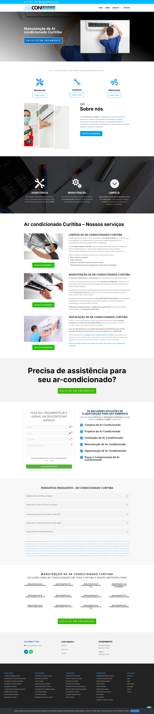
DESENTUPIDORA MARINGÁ (72, 681)
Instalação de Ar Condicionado (104, 437)
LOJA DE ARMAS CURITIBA (41, 692)
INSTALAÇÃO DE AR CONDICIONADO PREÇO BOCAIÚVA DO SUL (96, 546)
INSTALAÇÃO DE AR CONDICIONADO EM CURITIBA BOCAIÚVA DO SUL (74, 546)
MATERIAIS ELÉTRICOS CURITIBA (103, 692)
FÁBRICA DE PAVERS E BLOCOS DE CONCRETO (76, 689)
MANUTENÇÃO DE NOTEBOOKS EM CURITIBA (14, 678)
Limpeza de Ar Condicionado (103, 425)
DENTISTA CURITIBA (101, 686)
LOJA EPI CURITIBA (100, 684)
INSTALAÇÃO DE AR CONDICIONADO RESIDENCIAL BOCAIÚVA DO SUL (118, 546)
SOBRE (107, 8)
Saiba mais (40, 95)
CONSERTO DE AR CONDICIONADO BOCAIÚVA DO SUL (73, 541)
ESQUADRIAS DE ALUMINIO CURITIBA (12, 684)
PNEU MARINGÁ (100, 697)
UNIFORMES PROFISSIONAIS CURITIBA (43, 697)
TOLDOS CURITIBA (39, 681)
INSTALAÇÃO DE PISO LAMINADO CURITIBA (45, 689)
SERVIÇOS (115, 8)
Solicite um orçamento (43, 40)
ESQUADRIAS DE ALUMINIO (10, 686)
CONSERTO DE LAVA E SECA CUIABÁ (104, 700)
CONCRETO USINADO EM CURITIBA (74, 678)
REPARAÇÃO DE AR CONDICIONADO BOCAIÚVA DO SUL (85, 555)
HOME (101, 8)
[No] (152, 711)
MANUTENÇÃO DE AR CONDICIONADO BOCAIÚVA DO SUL (78, 553)
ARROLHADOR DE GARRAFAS (41, 678)
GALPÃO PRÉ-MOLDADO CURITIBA (43, 686)
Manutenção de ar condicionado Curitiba (55, 541)
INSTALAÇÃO (130, 686)
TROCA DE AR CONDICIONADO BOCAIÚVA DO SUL (119, 555)
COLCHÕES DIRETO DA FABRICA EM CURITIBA (14, 689)
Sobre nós (64, 649)
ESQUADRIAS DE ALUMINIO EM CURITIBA (13, 681)
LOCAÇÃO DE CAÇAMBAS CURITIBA (12, 676)
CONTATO (126, 8)
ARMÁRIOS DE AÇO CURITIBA (10, 692)
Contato (63, 653)
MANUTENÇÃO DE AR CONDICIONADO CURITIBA (77, 574)
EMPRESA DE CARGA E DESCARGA (42, 684)
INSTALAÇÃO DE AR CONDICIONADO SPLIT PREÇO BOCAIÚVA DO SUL (56, 548)
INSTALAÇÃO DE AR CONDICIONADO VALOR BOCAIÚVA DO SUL (77, 548)
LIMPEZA (129, 689)
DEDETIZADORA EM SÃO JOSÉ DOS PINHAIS (76, 686)
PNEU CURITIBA (100, 694)
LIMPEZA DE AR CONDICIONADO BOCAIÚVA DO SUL (118, 548)
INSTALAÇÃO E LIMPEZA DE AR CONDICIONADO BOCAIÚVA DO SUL (99, 548)
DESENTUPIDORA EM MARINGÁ (11, 694)
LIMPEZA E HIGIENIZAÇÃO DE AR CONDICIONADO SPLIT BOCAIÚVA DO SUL (56, 553)
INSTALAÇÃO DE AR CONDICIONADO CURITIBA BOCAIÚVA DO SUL (52, 546)
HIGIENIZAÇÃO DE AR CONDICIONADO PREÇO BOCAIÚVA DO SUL (111, 541)
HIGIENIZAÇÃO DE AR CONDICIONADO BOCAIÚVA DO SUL (91, 541)
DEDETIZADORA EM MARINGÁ (103, 681)
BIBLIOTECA (130, 676)
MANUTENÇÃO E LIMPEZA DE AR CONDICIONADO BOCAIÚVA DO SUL (44, 555)
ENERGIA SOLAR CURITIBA (102, 689)
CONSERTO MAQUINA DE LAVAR (73, 694)
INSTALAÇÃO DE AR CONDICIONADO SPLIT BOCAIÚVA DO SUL (34, 548)
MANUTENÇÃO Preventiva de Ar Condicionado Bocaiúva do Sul (66, 555)
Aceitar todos (135, 711)
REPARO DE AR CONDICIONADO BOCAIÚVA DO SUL (102, 555)
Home (51, 70)
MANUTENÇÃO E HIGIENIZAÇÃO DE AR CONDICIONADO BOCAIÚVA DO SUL (100, 553)
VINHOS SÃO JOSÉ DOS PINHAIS (73, 684)
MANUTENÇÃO (130, 684)
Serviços (64, 645)
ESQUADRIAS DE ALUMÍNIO (10, 697)
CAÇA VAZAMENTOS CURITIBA (72, 692)
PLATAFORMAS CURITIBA (40, 694)
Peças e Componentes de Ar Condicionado (102, 458)
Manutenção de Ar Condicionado (105, 444)
